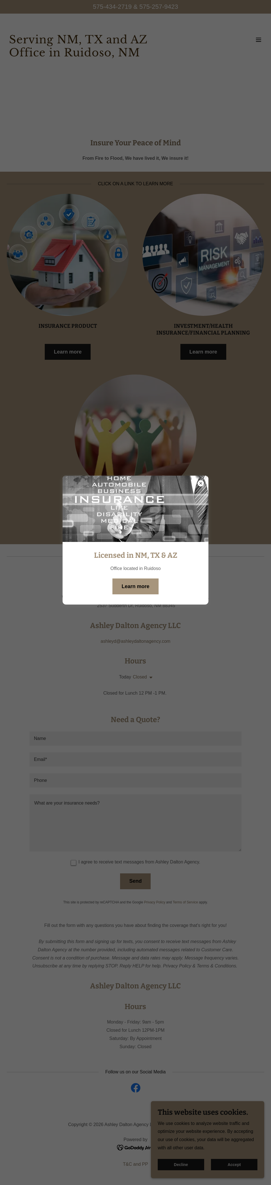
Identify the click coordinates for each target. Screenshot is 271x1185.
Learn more (135, 586)
